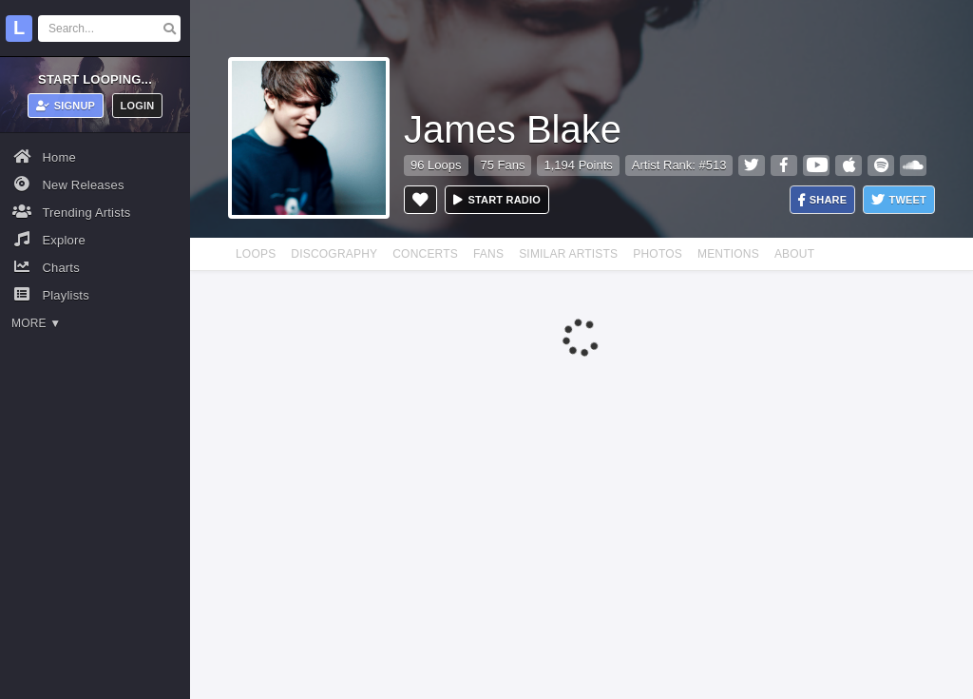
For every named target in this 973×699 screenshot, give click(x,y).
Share (823, 200)
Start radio (497, 199)
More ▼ (36, 323)
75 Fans (503, 165)
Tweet (898, 200)
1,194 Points (578, 165)
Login (138, 105)
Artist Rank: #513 (679, 165)
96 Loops (436, 165)
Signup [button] (66, 105)
